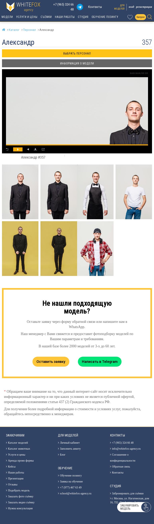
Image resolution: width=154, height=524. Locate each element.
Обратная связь (121, 466)
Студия (83, 17)
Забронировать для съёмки (127, 493)
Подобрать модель (19, 490)
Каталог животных (19, 448)
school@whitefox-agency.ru (75, 493)
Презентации (16, 478)
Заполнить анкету (70, 448)
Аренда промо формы (21, 460)
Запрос (140, 17)
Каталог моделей (18, 442)
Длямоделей (119, 7)
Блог (63, 454)
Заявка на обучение (71, 481)
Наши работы (65, 17)
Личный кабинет (70, 442)
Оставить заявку (50, 361)
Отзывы (12, 484)
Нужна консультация (20, 508)
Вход (131, 6)
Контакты (95, 7)
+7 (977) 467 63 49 (70, 487)
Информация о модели (77, 63)
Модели (7, 17)
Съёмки (46, 17)
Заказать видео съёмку (21, 502)
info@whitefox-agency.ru (126, 448)
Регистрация (144, 6)
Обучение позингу (105, 17)
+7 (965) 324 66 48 (63, 7)
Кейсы (12, 466)
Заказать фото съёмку (20, 496)
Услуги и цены (26, 17)
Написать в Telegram (100, 361)
